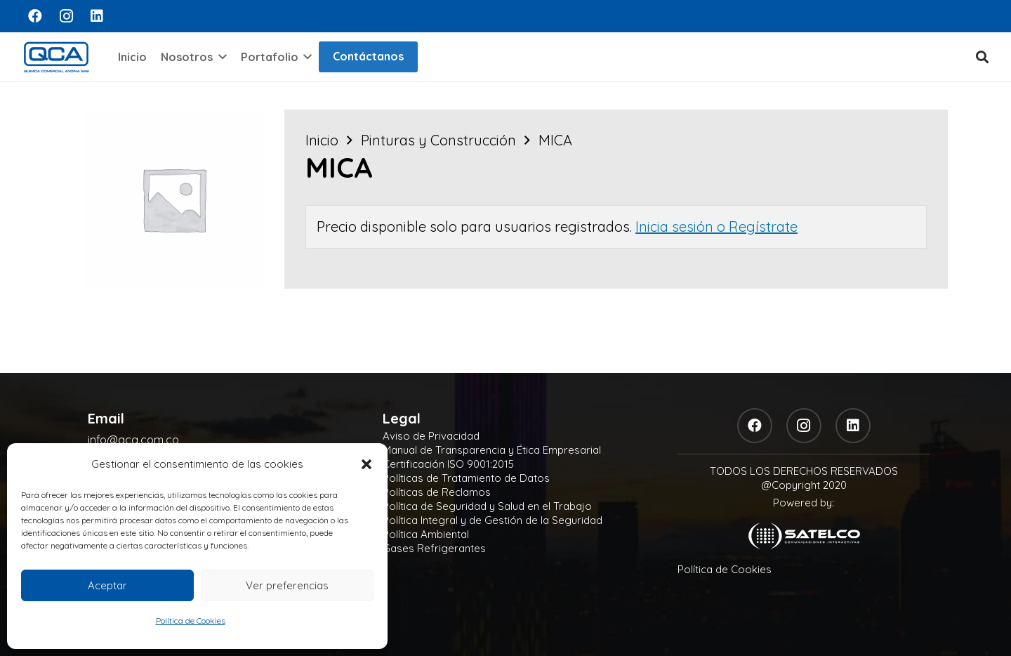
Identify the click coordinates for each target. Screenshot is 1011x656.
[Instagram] (66, 16)
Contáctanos (368, 56)
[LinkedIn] (97, 16)
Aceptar (107, 585)
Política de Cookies (190, 620)
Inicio (321, 140)
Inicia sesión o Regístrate (716, 226)
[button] (366, 464)
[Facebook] (35, 16)
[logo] (56, 56)
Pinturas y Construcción (438, 140)
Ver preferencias (287, 585)
